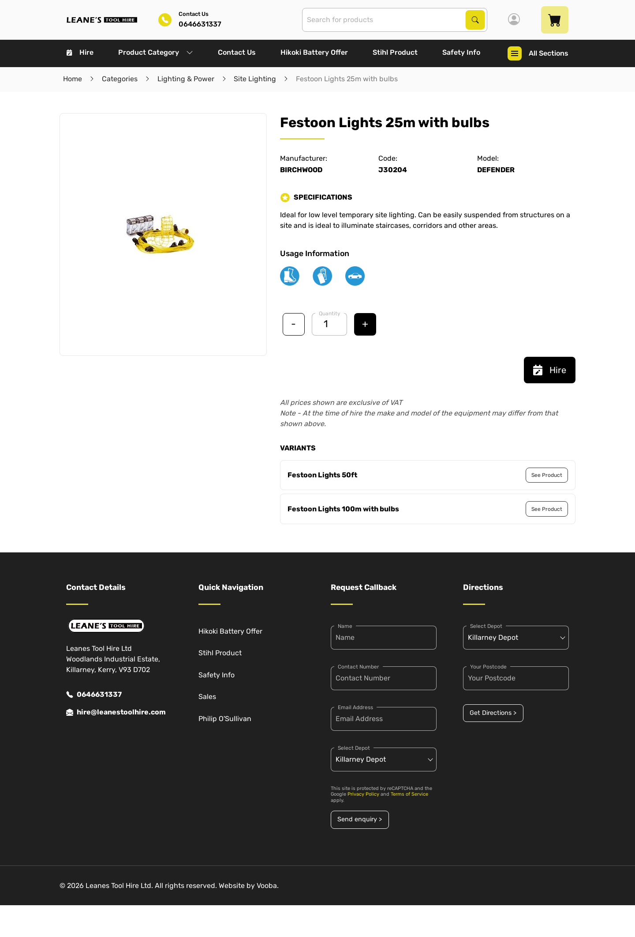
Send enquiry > (359, 819)
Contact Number (358, 667)
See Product (546, 475)
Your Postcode (488, 667)
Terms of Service (409, 794)
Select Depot (354, 748)
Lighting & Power (185, 79)
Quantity (329, 313)
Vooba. (268, 885)
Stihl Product (395, 52)
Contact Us (237, 52)
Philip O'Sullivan (224, 718)
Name (345, 626)
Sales (207, 696)
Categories (120, 79)
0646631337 (94, 694)
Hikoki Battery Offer (314, 52)
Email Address (355, 707)
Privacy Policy (363, 794)
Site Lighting (255, 79)
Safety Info (461, 52)
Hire (80, 52)
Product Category (155, 52)
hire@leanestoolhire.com (116, 712)
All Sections (538, 53)
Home (72, 79)
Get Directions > (493, 713)
